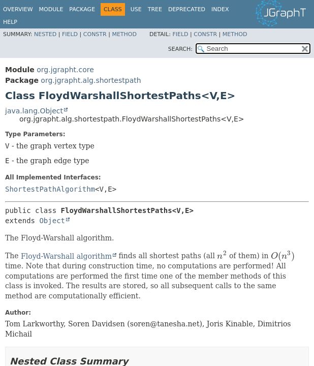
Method (124, 34)
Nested (45, 34)
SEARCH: (180, 49)
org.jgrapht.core (65, 70)
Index (220, 9)
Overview (18, 9)
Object (52, 221)
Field (70, 34)
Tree (155, 9)
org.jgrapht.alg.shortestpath (91, 80)
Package (82, 9)
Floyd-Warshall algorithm (66, 256)
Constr (95, 34)
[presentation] (222, 256)
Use (136, 9)
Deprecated (186, 9)
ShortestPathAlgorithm (50, 189)
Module (51, 9)
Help (10, 22)
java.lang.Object (34, 111)
